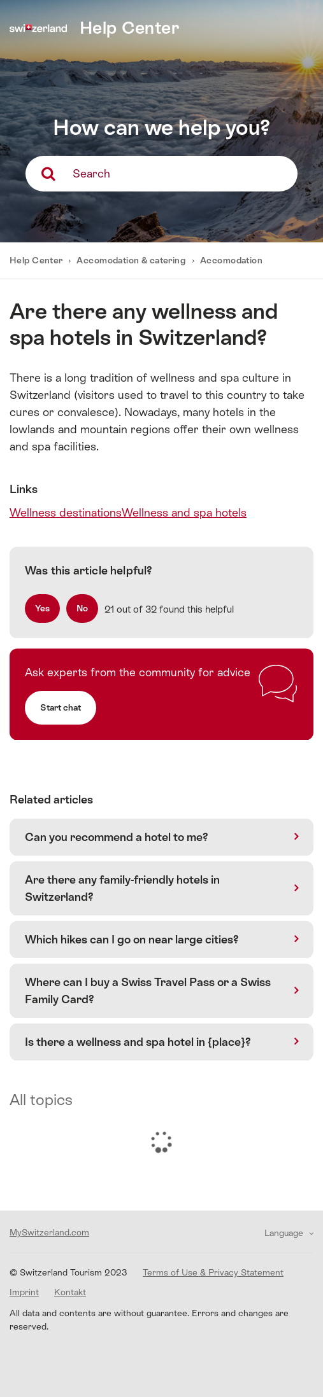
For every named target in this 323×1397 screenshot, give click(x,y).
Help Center (37, 260)
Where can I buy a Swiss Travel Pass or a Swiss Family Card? (148, 990)
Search (91, 173)
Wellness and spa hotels (184, 512)
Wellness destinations (66, 512)
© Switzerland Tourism (68, 1272)
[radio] (42, 608)
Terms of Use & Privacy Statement (213, 1272)
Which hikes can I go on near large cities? (132, 939)
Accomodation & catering (130, 260)
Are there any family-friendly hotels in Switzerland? (122, 888)
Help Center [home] (129, 28)
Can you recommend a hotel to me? (116, 837)
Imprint (24, 1292)
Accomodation (231, 260)
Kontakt (70, 1292)
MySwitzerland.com (49, 1232)
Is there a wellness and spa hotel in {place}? (138, 1041)
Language (285, 1233)
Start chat (60, 707)
